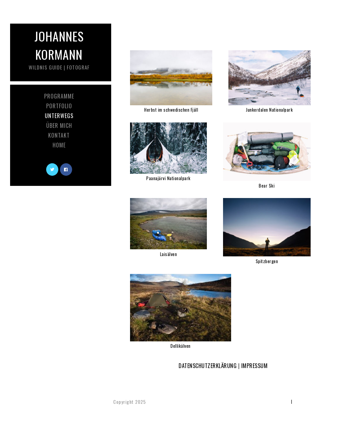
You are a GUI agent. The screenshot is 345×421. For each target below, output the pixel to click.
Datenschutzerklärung (313, 401)
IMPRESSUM (254, 366)
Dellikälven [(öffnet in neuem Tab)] (180, 345)
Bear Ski (267, 185)
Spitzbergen (267, 261)
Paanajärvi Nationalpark (168, 178)
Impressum (280, 401)
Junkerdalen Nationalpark (269, 109)
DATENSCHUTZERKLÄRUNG (208, 366)
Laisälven (168, 254)
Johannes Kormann (59, 49)
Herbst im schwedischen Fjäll (171, 109)
